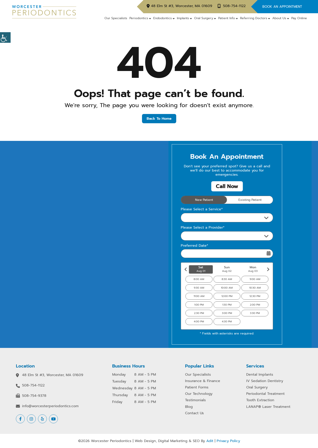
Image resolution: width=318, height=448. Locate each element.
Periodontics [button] (138, 18)
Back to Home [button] (159, 118)
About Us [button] (279, 18)
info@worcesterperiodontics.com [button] (50, 409)
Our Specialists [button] (115, 18)
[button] (5, 37)
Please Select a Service (198, 217)
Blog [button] (189, 410)
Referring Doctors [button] (253, 18)
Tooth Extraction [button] (260, 403)
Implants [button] (183, 18)
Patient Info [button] (226, 18)
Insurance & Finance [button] (202, 384)
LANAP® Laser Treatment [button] (268, 410)
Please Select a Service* (194, 209)
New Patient (196, 200)
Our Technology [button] (198, 397)
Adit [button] (209, 441)
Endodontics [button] (162, 18)
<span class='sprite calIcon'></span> (261, 253)
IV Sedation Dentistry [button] (264, 384)
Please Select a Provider (199, 236)
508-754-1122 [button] (234, 6)
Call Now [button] (219, 186)
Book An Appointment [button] (282, 6)
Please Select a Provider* (195, 228)
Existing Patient (242, 200)
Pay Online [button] (299, 18)
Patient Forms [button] (196, 390)
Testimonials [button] (195, 403)
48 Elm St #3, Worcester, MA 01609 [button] (181, 6)
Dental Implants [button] (259, 378)
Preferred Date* (186, 246)
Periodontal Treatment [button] (265, 397)
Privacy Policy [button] (228, 441)
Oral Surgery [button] (203, 18)
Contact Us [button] (194, 416)
